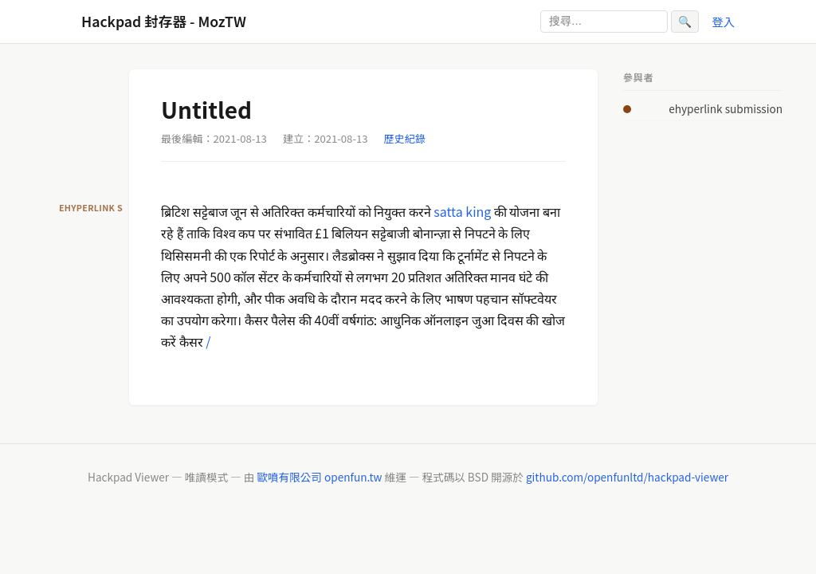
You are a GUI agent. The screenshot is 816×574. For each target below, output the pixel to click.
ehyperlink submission (726, 108)
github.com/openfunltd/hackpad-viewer (627, 477)
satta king (462, 211)
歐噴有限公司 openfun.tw (319, 477)
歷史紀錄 (405, 138)
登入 (723, 21)
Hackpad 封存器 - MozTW (163, 21)
